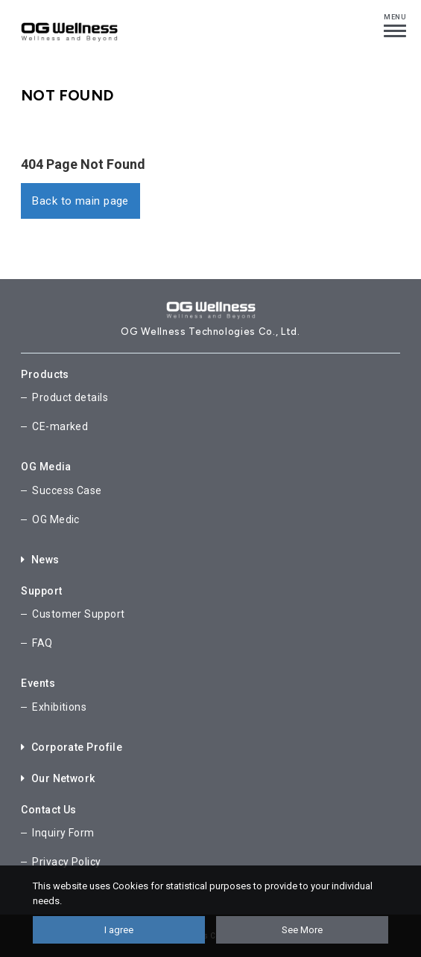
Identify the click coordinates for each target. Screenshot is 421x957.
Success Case (66, 490)
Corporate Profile (71, 747)
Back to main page (80, 201)
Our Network (58, 778)
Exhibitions (59, 707)
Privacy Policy (66, 862)
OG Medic (56, 519)
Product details (70, 397)
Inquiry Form (63, 833)
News (40, 560)
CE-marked (60, 426)
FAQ (42, 643)
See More (302, 929)
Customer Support (78, 614)
